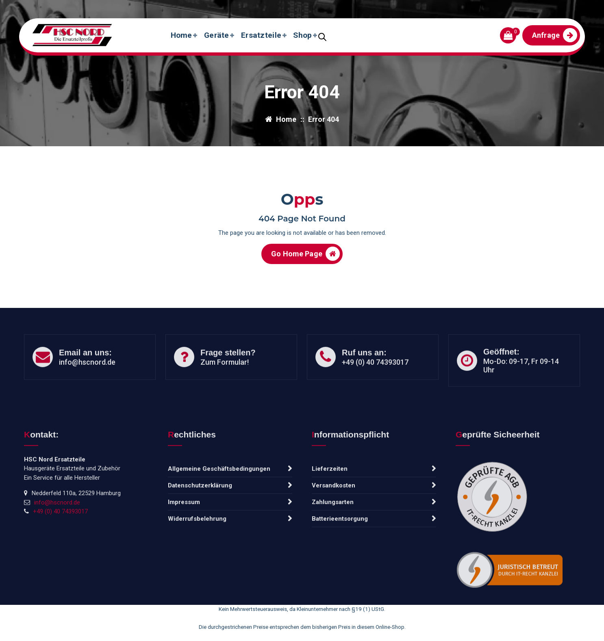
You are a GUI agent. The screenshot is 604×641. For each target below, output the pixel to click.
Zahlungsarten (333, 567)
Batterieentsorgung (340, 584)
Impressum (184, 567)
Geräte (216, 35)
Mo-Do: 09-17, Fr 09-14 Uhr (521, 387)
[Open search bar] (322, 36)
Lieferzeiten (330, 534)
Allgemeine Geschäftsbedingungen (219, 534)
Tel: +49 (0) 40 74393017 (165, 7)
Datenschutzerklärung (200, 550)
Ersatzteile (261, 35)
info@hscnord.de (70, 7)
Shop (302, 35)
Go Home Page (305, 259)
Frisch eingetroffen (547, 7)
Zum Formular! (224, 383)
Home (181, 35)
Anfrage (554, 35)
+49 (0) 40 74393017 (375, 383)
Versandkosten (333, 550)
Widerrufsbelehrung (197, 584)
